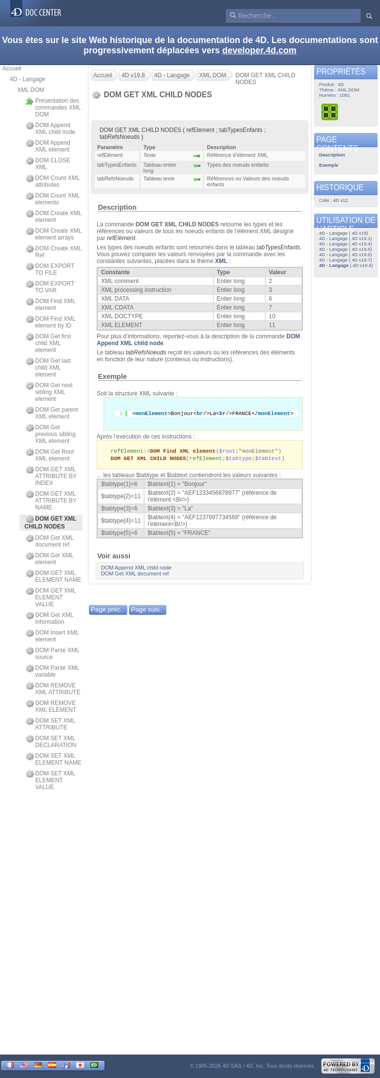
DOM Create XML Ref (54, 252)
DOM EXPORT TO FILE (50, 269)
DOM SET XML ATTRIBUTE (50, 724)
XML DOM (30, 90)
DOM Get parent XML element (52, 413)
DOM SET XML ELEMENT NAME (53, 759)
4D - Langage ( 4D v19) (343, 233)
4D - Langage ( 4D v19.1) (345, 238)
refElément (121, 238)
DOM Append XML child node (50, 128)
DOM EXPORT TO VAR (50, 287)
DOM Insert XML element (52, 636)
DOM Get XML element (49, 559)
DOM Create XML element (54, 216)
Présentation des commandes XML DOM (53, 107)
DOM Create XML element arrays (54, 234)
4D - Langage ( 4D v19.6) (345, 254)
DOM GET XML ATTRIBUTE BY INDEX (51, 476)
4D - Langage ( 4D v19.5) (345, 249)
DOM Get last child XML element (48, 367)
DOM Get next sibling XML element (49, 392)
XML (221, 261)
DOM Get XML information (49, 618)
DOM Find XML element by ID (50, 322)
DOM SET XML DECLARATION (51, 741)
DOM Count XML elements (53, 199)
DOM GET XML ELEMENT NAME (53, 576)
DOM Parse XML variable (52, 671)
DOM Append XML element (48, 146)
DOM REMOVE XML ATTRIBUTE (53, 689)
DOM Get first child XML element (48, 343)
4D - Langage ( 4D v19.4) (345, 243)
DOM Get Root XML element (50, 455)
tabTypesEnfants (278, 247)
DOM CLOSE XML (48, 164)
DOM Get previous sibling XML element (51, 434)
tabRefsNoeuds (146, 352)
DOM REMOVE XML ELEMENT (51, 706)
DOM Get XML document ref (49, 541)
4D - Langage (27, 79)
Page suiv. (146, 610)
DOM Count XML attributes (53, 181)
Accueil (11, 68)
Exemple (112, 376)
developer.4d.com (259, 50)
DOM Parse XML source (52, 653)
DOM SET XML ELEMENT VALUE (50, 780)
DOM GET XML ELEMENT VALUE (51, 597)
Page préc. (106, 610)
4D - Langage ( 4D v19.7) (345, 260)
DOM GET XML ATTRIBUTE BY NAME (51, 500)
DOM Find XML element (50, 304)
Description (117, 207)
